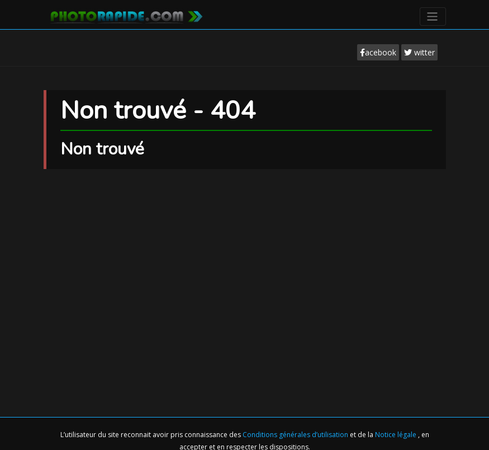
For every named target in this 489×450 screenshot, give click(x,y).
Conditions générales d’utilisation (296, 434)
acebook (378, 52)
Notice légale (396, 434)
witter (419, 52)
